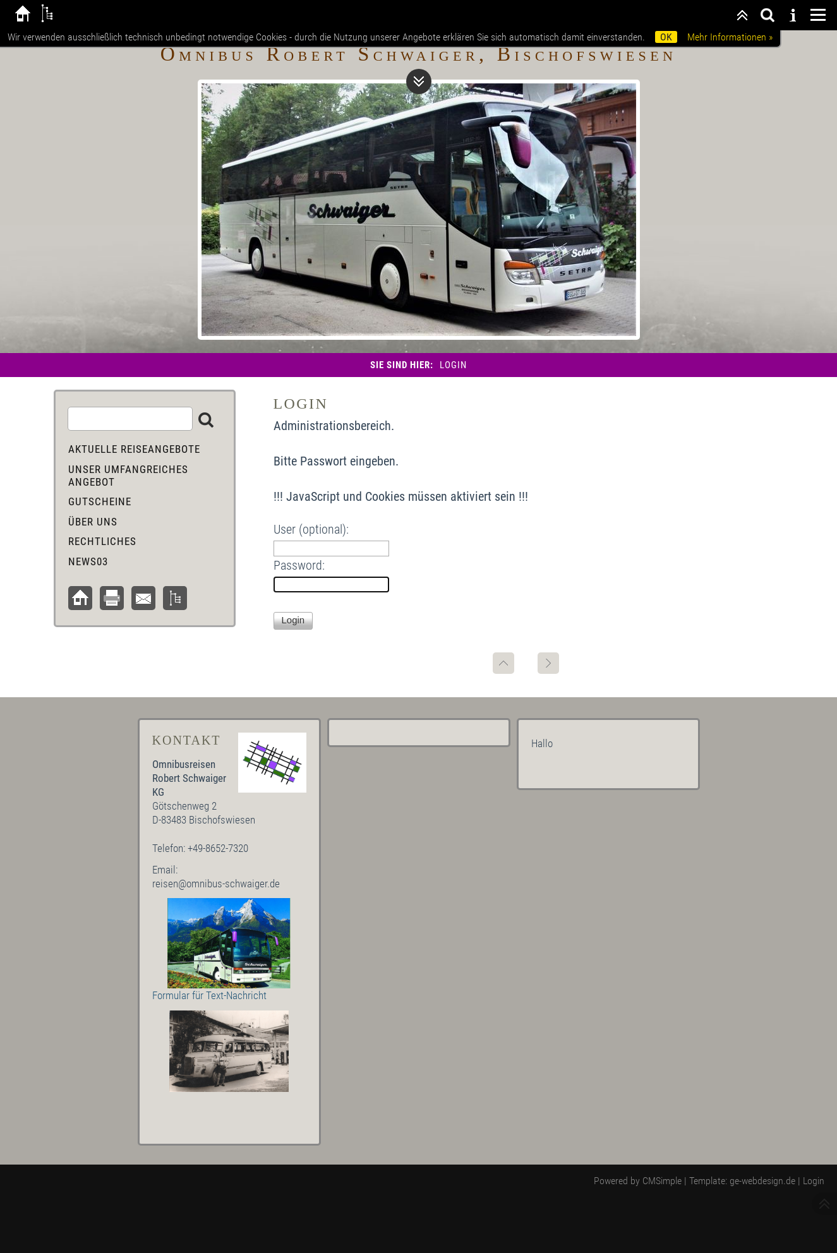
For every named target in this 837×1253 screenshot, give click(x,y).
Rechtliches (102, 541)
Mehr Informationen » (730, 37)
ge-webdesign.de (762, 1181)
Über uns (92, 521)
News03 (88, 561)
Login (813, 1181)
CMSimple (662, 1181)
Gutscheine (99, 501)
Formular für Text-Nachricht (209, 995)
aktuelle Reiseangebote (134, 449)
